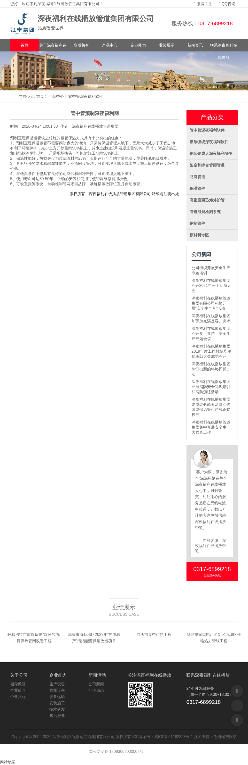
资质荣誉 (81, 45)
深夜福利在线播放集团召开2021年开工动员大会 (211, 285)
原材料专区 (199, 235)
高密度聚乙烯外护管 (207, 200)
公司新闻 (96, 684)
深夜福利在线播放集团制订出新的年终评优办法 (211, 369)
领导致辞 (18, 684)
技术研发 (57, 709)
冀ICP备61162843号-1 (173, 737)
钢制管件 (197, 223)
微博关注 (203, 4)
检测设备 (57, 690)
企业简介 (18, 690)
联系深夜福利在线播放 (223, 47)
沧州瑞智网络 (225, 737)
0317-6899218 (215, 23)
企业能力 (138, 45)
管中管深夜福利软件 (85, 96)
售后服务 (57, 716)
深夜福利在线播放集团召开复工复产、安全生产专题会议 (211, 333)
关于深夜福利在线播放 (52, 47)
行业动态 (96, 690)
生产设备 (57, 684)
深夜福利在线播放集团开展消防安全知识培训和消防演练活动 (211, 387)
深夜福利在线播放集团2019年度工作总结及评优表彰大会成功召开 (211, 351)
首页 (24, 45)
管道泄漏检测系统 (205, 212)
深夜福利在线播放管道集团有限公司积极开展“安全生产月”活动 (211, 303)
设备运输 (57, 697)
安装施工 (57, 703)
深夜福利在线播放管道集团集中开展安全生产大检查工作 (211, 427)
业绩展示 (166, 45)
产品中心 (109, 45)
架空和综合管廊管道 (207, 165)
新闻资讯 (195, 45)
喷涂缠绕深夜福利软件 (209, 142)
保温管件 (197, 188)
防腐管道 (197, 177)
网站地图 (8, 762)
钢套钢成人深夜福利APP (211, 153)
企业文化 (18, 697)
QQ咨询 (227, 4)
